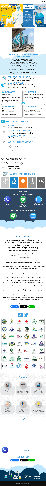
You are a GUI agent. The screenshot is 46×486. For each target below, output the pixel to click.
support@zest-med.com (14, 168)
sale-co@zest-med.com (13, 166)
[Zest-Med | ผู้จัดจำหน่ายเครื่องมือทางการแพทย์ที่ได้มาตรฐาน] (2, 1)
